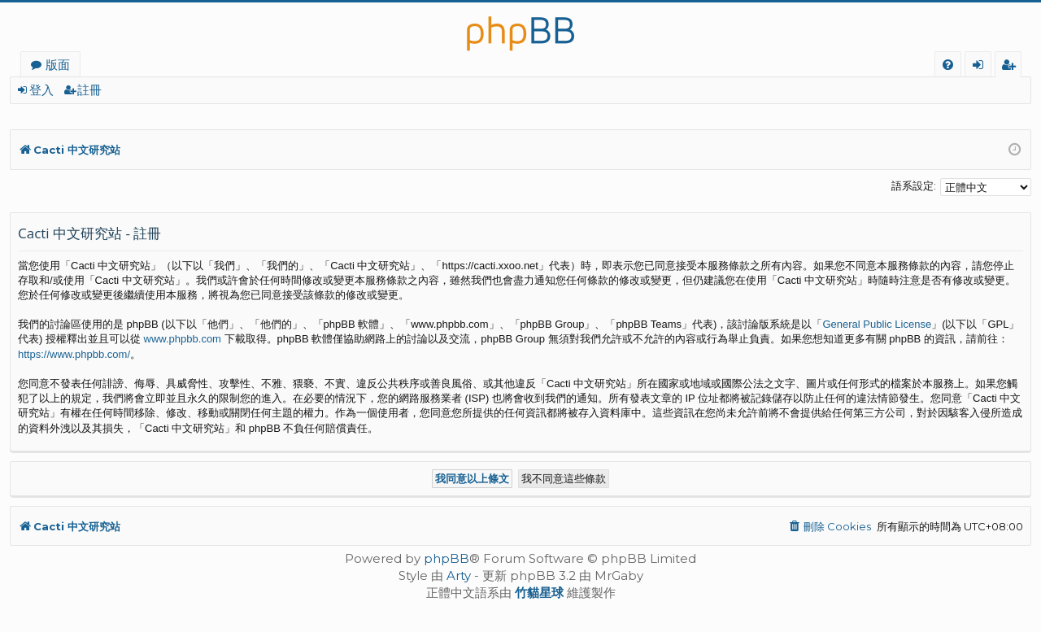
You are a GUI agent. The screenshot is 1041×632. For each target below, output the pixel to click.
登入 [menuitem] (981, 66)
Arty (458, 575)
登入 (41, 90)
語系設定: (913, 185)
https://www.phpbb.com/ (74, 354)
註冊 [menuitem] (1011, 66)
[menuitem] (947, 64)
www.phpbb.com (182, 339)
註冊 (89, 90)
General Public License (876, 324)
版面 (58, 64)
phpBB (446, 558)
